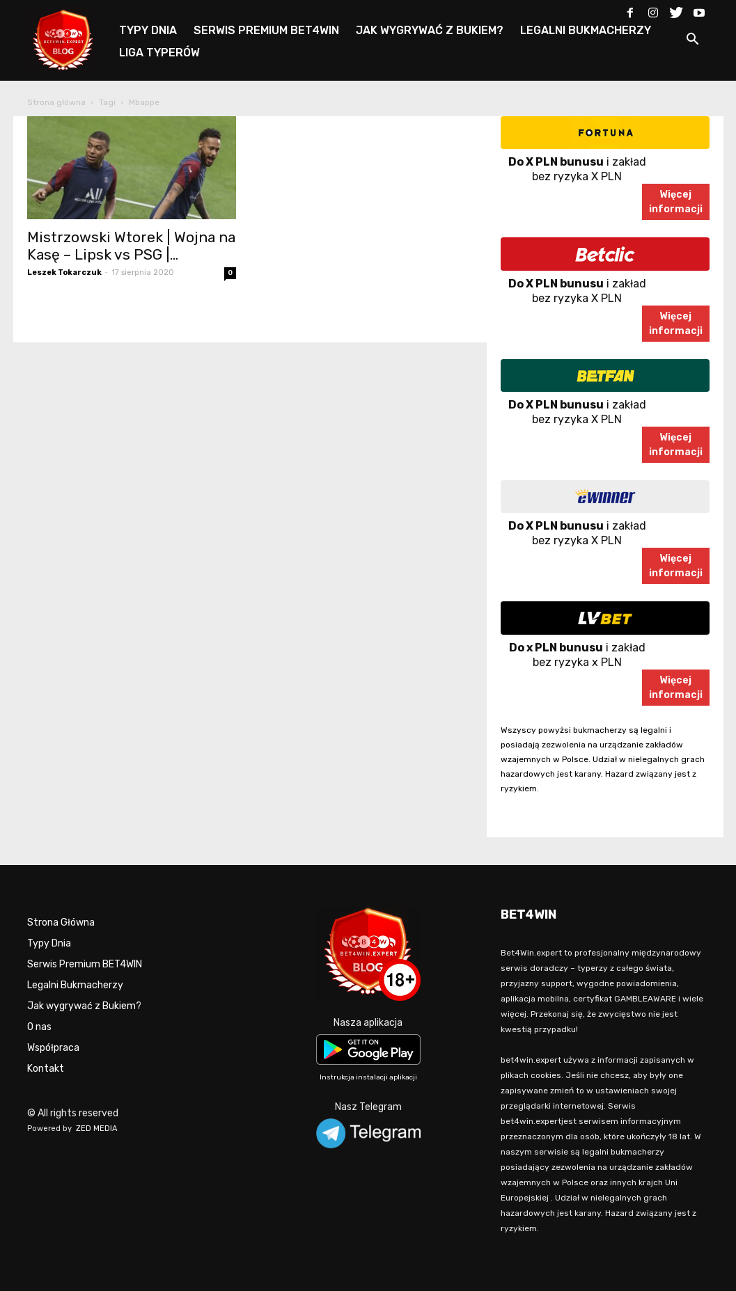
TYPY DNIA (148, 30)
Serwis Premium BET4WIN (84, 964)
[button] (693, 41)
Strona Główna (61, 922)
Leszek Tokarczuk (64, 272)
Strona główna (56, 102)
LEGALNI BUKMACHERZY (585, 30)
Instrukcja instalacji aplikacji (368, 1077)
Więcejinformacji (676, 202)
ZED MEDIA (97, 1128)
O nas (39, 1027)
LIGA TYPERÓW (159, 52)
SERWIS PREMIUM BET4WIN (266, 30)
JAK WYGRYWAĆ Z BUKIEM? (429, 30)
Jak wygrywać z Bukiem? (84, 1006)
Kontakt (45, 1069)
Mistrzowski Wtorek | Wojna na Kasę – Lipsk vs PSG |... (131, 245)
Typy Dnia (49, 943)
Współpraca (53, 1048)
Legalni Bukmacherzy (75, 985)
